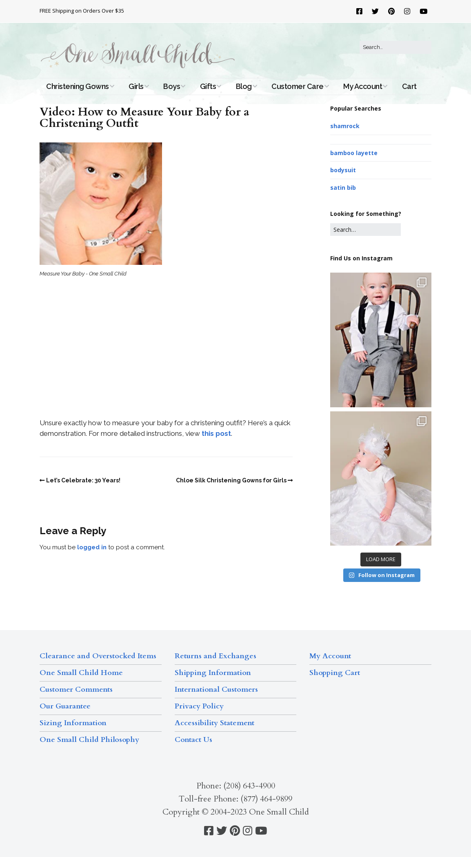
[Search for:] (395, 47)
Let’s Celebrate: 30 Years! (83, 480)
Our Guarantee (65, 706)
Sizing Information (73, 723)
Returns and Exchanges (215, 656)
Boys (171, 86)
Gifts (208, 86)
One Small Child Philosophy (89, 740)
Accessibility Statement (214, 723)
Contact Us (193, 740)
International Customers (216, 689)
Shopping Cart (334, 673)
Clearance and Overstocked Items (98, 656)
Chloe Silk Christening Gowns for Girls (231, 480)
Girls (136, 86)
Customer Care (297, 86)
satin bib (343, 187)
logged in (92, 547)
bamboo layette (354, 153)
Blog (244, 86)
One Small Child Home (81, 673)
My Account (362, 86)
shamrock (345, 126)
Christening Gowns (77, 86)
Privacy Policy (199, 706)
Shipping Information (213, 673)
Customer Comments (76, 689)
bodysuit (343, 170)
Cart (409, 86)
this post (216, 433)
